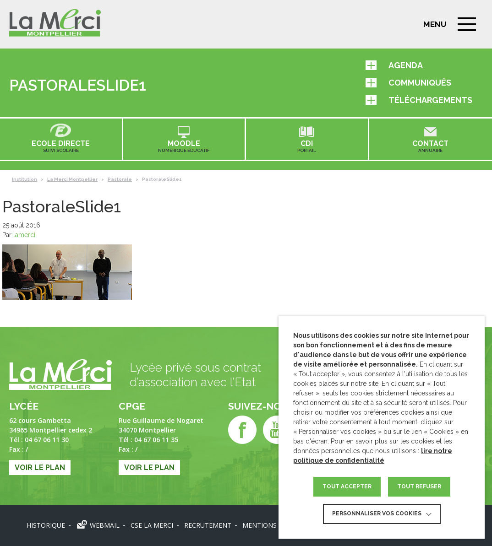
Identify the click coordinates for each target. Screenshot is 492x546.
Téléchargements (419, 100)
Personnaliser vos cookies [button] (376, 513)
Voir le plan (40, 467)
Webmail (105, 525)
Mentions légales (274, 525)
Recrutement (207, 525)
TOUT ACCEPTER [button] (347, 486)
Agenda (394, 65)
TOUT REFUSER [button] (419, 486)
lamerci (24, 234)
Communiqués (408, 82)
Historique (46, 525)
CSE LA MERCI (152, 525)
